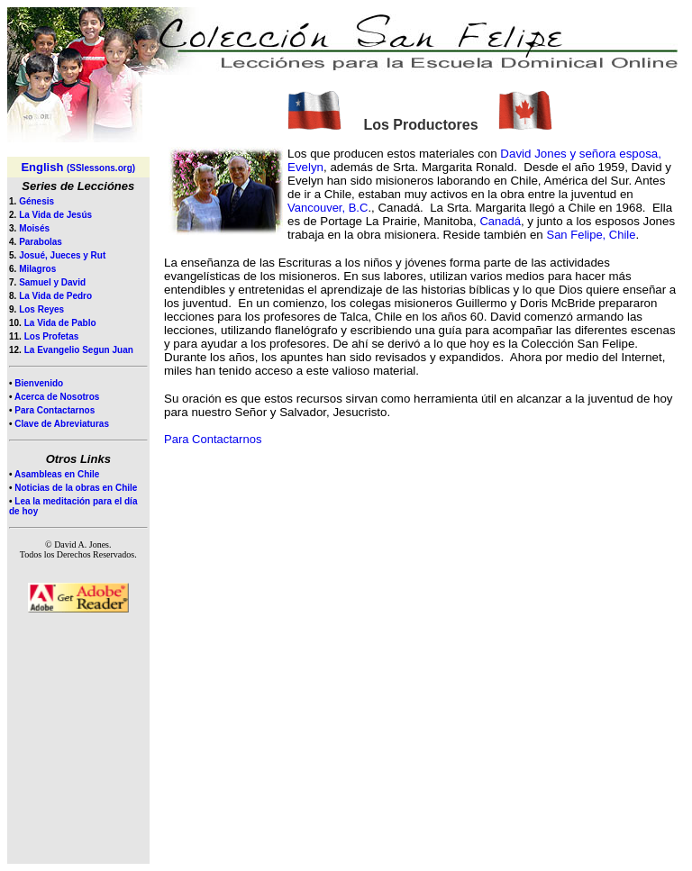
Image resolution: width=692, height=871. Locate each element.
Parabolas (40, 242)
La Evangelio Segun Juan (78, 350)
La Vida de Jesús (55, 215)
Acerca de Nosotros (56, 397)
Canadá (500, 221)
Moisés (34, 228)
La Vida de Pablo (60, 323)
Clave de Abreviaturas (61, 424)
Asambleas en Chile (56, 474)
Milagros (37, 269)
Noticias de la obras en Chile (75, 488)
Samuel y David (52, 282)
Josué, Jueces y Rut (62, 255)
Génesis (36, 201)
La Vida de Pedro (55, 296)
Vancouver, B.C (327, 207)
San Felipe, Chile (590, 234)
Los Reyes (41, 309)
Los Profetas (51, 336)
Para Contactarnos (54, 410)
